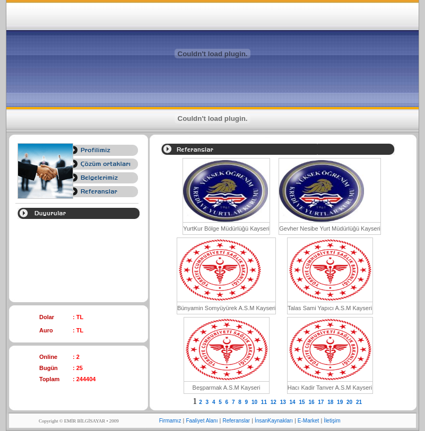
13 (284, 402)
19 (340, 402)
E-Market (308, 421)
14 (293, 402)
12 (274, 402)
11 (264, 402)
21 (359, 402)
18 (331, 402)
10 (255, 402)
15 (302, 402)
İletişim (332, 421)
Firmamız (170, 421)
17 (321, 402)
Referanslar (236, 421)
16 (312, 402)
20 (350, 402)
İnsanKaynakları (274, 421)
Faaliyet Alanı (202, 421)
